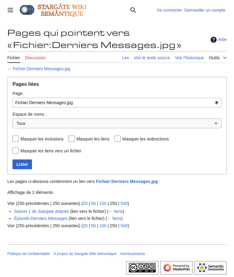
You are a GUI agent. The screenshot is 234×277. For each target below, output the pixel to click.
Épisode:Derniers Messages (40, 218)
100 (102, 203)
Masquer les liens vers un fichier (50, 150)
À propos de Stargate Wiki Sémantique (84, 254)
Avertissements (132, 254)
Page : (18, 93)
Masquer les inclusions (42, 139)
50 (93, 203)
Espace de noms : (29, 114)
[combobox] (117, 103)
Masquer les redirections (145, 139)
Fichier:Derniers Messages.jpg (41, 68)
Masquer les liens (93, 139)
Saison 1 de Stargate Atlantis (41, 211)
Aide (218, 40)
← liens (115, 211)
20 (85, 203)
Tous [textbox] (21, 123)
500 (124, 203)
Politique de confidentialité (28, 254)
